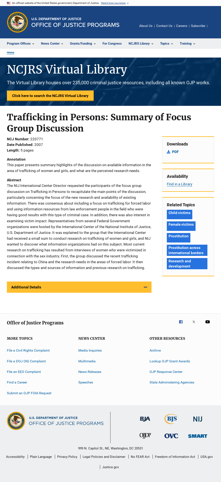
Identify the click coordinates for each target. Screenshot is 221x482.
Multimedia (87, 361)
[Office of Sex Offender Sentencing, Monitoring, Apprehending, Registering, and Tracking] (197, 438)
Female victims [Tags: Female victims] (181, 224)
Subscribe (198, 26)
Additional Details (26, 287)
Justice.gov (110, 467)
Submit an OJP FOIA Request (29, 393)
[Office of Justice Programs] (17, 22)
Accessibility (15, 457)
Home (10, 52)
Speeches (85, 382)
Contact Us (164, 26)
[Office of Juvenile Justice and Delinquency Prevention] (145, 439)
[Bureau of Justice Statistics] (171, 425)
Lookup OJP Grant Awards (170, 361)
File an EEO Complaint (24, 372)
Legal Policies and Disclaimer (104, 457)
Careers (181, 26)
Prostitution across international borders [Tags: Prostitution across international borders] (186, 250)
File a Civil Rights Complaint (28, 350)
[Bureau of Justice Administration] (145, 422)
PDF (175, 152)
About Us (146, 26)
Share (214, 29)
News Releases (89, 372)
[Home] (75, 22)
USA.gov (206, 457)
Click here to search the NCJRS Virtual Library (50, 96)
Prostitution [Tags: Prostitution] (179, 236)
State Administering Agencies (172, 382)
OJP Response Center (166, 372)
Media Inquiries (90, 350)
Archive (155, 350)
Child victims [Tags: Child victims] (180, 213)
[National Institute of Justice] (197, 422)
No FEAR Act (140, 457)
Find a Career (17, 382)
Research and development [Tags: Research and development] (180, 263)
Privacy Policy (67, 457)
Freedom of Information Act (175, 457)
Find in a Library (179, 184)
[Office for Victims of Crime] (171, 439)
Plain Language (41, 457)
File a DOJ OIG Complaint (26, 361)
